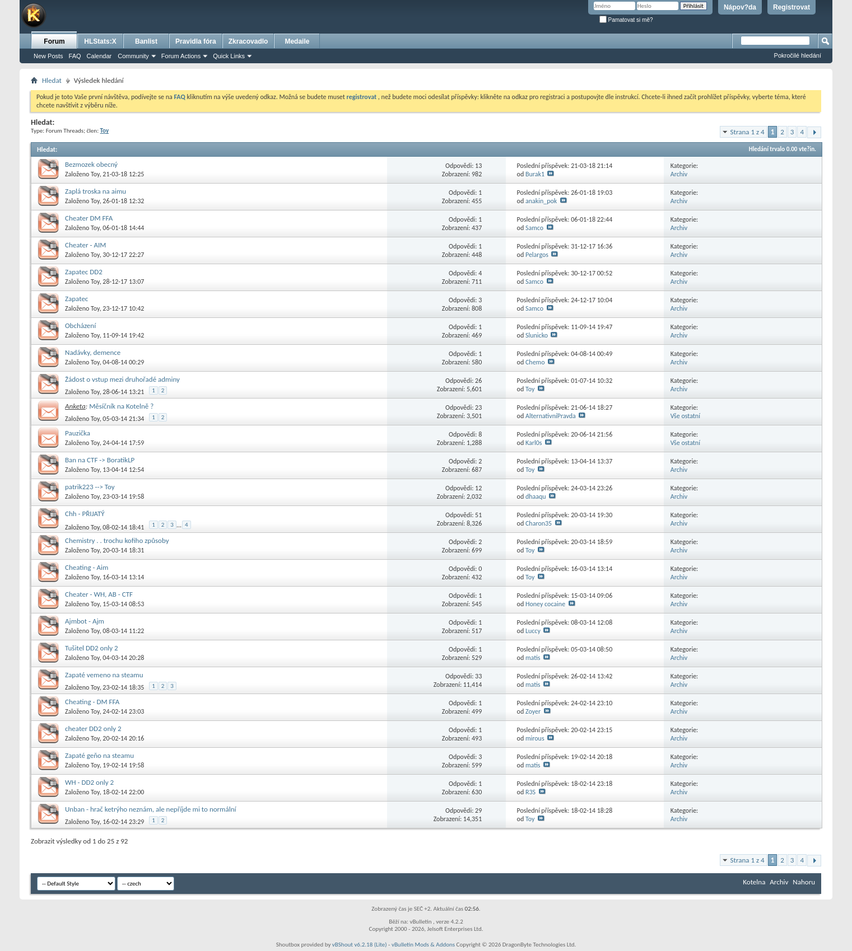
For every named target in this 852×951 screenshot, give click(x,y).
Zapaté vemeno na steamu (104, 675)
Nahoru (804, 882)
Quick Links (229, 56)
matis (533, 658)
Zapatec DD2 (84, 272)
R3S (530, 792)
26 (478, 381)
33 (478, 676)
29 (478, 810)
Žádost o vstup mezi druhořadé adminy (122, 379)
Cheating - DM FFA (92, 701)
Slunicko (536, 335)
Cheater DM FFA (89, 218)
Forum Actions (181, 56)
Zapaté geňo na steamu (99, 755)
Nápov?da (740, 7)
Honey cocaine (545, 604)
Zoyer (533, 711)
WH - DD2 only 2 (89, 782)
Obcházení (80, 325)
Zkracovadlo (248, 41)
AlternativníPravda (550, 416)
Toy (95, 174)
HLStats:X (100, 41)
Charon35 (538, 523)
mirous (534, 738)
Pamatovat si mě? (626, 20)
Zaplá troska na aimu (95, 191)
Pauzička (77, 433)
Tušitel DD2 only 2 (91, 648)
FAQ (75, 56)
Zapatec (76, 298)
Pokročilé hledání (797, 55)
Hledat (52, 80)
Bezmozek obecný (91, 164)
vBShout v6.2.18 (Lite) (359, 944)
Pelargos (536, 255)
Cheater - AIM (85, 245)
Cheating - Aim (86, 567)
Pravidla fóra (195, 41)
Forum (54, 41)
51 (478, 515)
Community (133, 56)
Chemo (535, 362)
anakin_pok (541, 201)
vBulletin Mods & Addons (423, 944)
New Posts (48, 56)
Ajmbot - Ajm (84, 621)
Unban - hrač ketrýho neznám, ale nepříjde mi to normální (150, 809)
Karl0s (533, 443)
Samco (534, 228)
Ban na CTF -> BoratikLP (99, 460)
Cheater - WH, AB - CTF (99, 594)
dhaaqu (535, 496)
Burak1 (534, 174)
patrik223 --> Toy (90, 486)
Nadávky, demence (92, 352)
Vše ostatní (685, 416)
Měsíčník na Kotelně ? (121, 406)
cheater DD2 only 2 (93, 728)
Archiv (679, 174)
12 (478, 488)
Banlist (146, 41)
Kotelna (754, 882)
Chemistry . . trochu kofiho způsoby (117, 540)
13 (478, 166)
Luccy (533, 631)
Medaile (297, 41)
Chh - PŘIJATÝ (85, 513)
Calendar (99, 56)
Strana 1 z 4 (747, 132)
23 (478, 407)
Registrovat (791, 7)
